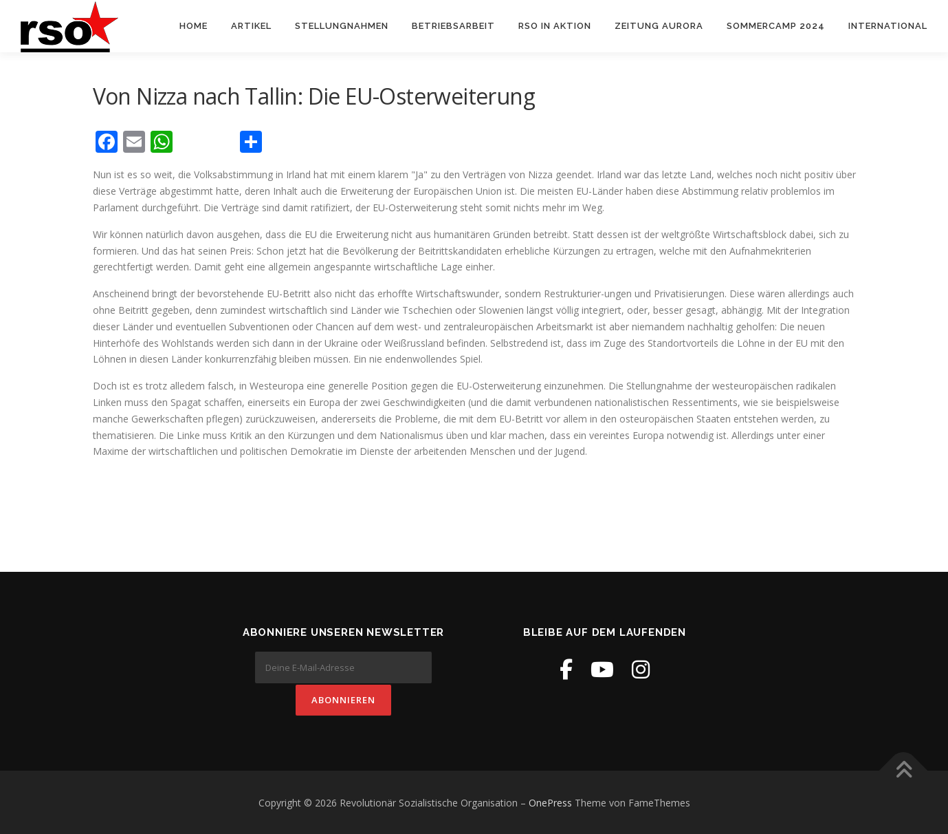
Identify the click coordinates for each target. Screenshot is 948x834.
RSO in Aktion (554, 26)
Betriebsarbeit (453, 26)
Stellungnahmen (341, 26)
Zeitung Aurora (659, 26)
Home (193, 26)
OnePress (550, 802)
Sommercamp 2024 (776, 26)
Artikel (251, 26)
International (887, 26)
